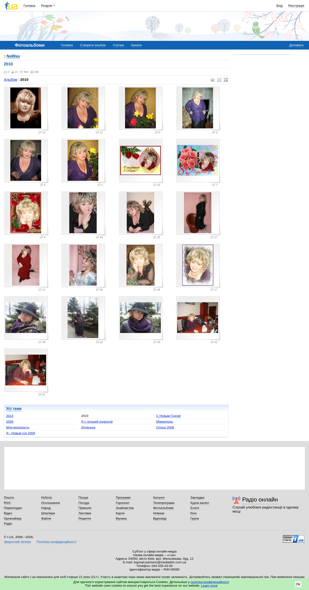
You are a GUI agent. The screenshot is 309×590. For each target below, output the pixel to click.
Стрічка (118, 45)
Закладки (197, 497)
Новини (158, 513)
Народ (46, 508)
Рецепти (84, 518)
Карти (120, 513)
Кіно (193, 513)
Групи (194, 518)
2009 (9, 421)
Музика (121, 518)
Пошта (9, 497)
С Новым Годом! (168, 416)
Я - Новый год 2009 (20, 433)
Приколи (84, 508)
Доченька (88, 427)
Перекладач (13, 508)
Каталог (159, 497)
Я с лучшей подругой (97, 421)
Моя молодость (18, 427)
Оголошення (50, 503)
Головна (29, 5)
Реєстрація (296, 5)
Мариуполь (164, 421)
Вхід (280, 5)
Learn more (209, 585)
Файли (46, 518)
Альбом (10, 79)
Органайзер (12, 518)
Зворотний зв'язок (17, 542)
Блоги (194, 508)
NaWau (13, 56)
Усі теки (13, 408)
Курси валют (199, 503)
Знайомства (125, 508)
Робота (46, 497)
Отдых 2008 (165, 427)
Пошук (83, 497)
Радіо (8, 523)
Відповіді (160, 518)
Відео (8, 513)
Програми (123, 497)
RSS (7, 503)
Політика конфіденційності (56, 542)
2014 (9, 416)
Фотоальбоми (163, 508)
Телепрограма (164, 503)
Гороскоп (122, 503)
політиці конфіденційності (210, 582)
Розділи (46, 5)
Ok (298, 584)
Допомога (296, 45)
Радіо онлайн (260, 499)
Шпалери (48, 513)
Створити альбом (93, 45)
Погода (83, 503)
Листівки (84, 513)
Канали (136, 45)
